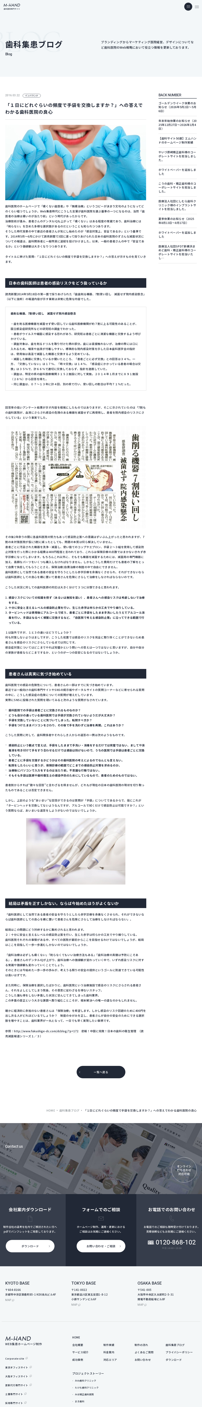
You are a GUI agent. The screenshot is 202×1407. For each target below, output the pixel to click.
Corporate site (14, 1358)
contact (188, 7)
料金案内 (108, 1352)
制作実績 (108, 1345)
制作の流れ (141, 1345)
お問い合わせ (143, 1359)
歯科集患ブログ (69, 1110)
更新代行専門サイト (16, 1385)
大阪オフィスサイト (16, 1376)
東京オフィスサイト (16, 1367)
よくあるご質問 (144, 1352)
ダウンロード (174, 1359)
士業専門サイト (14, 1394)
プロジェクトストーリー (88, 1373)
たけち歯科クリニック (87, 1387)
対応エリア (110, 1359)
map (8, 1300)
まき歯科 (79, 1401)
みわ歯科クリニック (85, 1380)
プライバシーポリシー (179, 1352)
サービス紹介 (80, 1352)
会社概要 (77, 1345)
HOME (50, 1110)
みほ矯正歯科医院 (84, 1394)
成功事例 (77, 1359)
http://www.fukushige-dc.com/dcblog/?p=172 (46, 1031)
